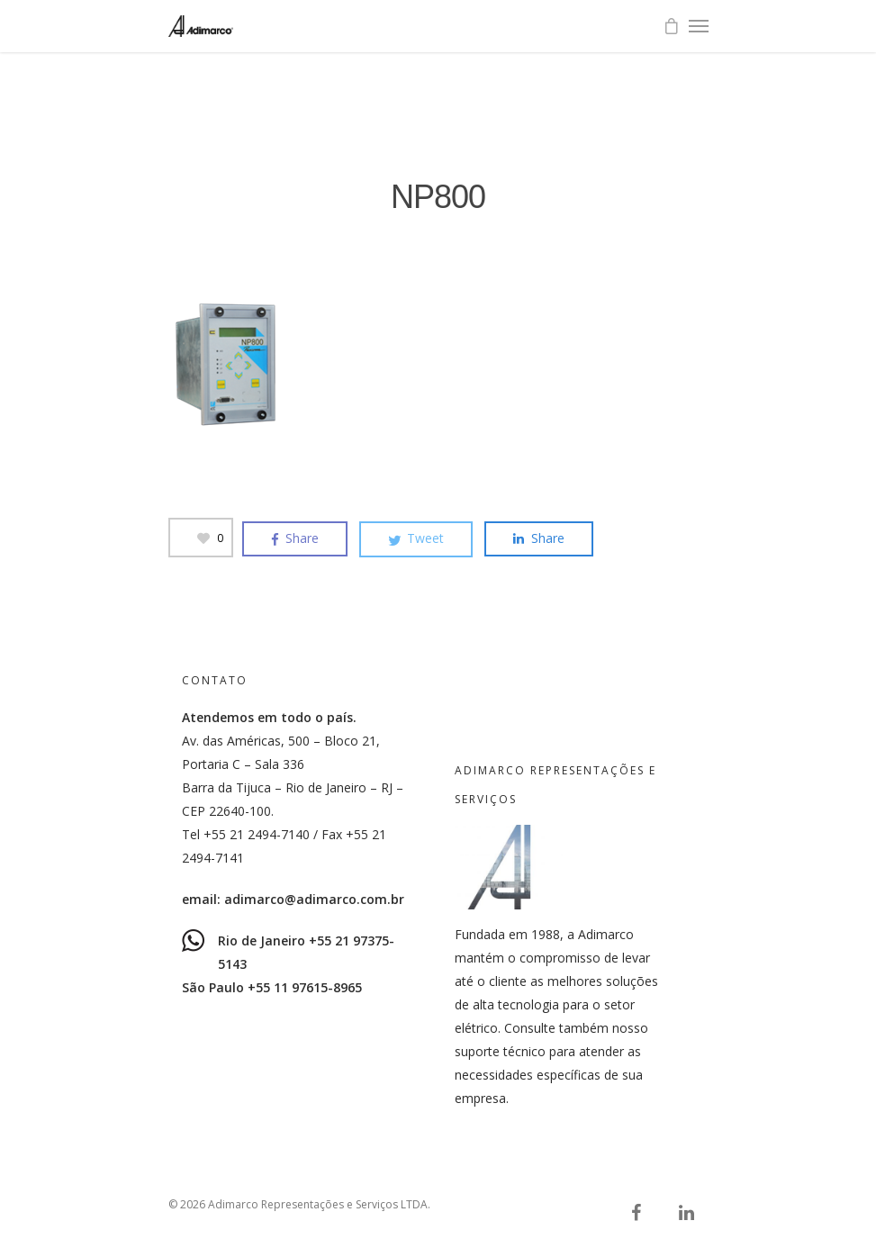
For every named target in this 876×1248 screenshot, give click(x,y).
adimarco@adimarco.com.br (314, 899)
